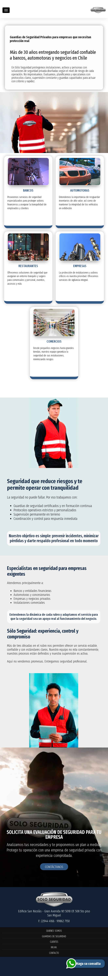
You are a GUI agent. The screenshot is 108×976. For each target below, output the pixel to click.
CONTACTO (54, 952)
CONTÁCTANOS (54, 867)
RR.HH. (54, 947)
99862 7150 (63, 921)
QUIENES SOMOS (54, 930)
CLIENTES (54, 941)
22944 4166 (47, 921)
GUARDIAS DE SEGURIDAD (54, 936)
